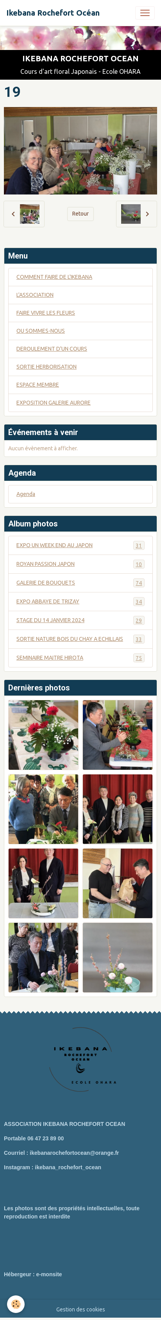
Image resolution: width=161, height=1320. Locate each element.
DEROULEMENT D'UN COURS (51, 349)
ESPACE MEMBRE (37, 385)
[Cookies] (16, 1304)
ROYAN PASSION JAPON (80, 564)
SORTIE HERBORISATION (46, 367)
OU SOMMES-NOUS (40, 331)
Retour (80, 213)
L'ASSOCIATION (35, 295)
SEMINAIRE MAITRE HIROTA (80, 657)
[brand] (53, 13)
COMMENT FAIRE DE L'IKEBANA (54, 277)
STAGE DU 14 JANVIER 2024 (80, 620)
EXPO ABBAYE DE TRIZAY (80, 601)
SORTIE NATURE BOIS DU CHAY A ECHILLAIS (80, 639)
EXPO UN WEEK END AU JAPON (80, 545)
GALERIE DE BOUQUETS (80, 582)
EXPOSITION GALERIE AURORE (53, 403)
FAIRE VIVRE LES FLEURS (45, 313)
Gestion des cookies (80, 1309)
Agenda (25, 494)
